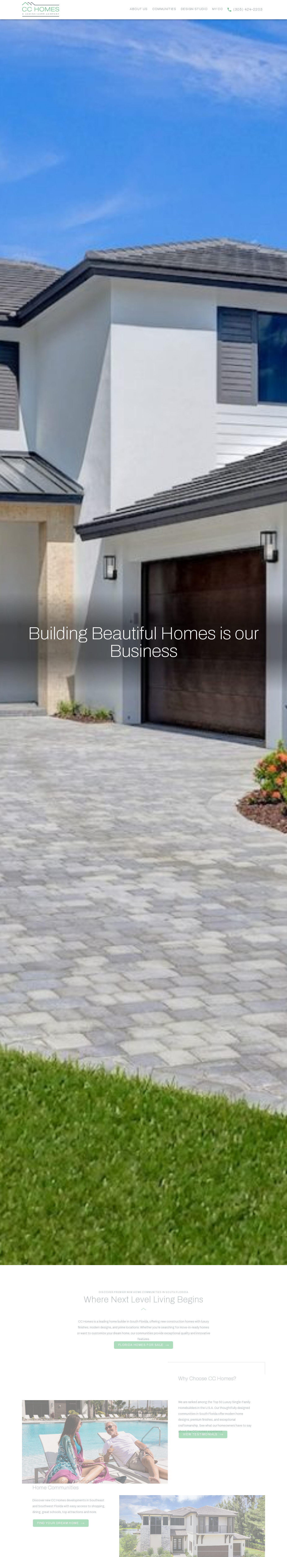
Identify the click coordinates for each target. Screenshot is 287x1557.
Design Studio (194, 9)
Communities (164, 9)
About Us (138, 9)
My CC (217, 9)
